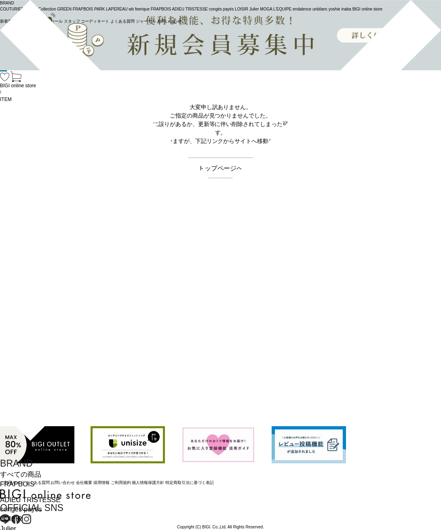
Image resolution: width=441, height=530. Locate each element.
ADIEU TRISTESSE (30, 500)
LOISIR (11, 519)
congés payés (21, 509)
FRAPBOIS (17, 484)
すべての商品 (20, 474)
